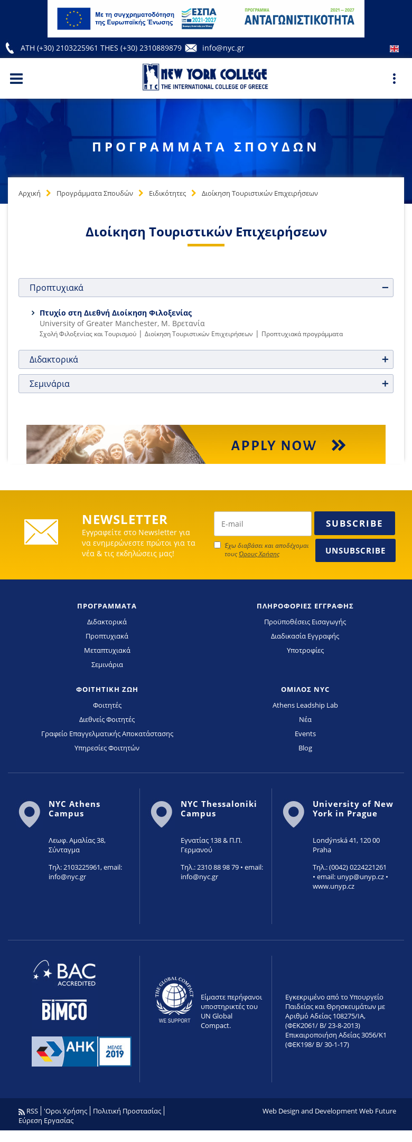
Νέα (305, 719)
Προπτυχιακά (107, 636)
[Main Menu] (16, 78)
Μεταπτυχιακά (107, 650)
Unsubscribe (355, 550)
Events (305, 733)
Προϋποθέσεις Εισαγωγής (305, 621)
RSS (28, 1111)
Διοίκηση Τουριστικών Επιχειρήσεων (260, 193)
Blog (305, 748)
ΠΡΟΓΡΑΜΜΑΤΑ (107, 606)
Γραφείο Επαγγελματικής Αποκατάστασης (107, 733)
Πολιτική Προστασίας (127, 1111)
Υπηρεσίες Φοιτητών (106, 748)
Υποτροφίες (305, 650)
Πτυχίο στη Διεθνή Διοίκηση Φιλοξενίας (116, 313)
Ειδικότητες (167, 193)
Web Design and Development (310, 1111)
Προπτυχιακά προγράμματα (302, 333)
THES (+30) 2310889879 (141, 48)
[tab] (206, 287)
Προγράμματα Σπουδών (95, 193)
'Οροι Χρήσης (65, 1111)
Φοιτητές (107, 705)
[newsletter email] (263, 523)
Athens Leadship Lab (305, 705)
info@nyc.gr (223, 48)
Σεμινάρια (107, 664)
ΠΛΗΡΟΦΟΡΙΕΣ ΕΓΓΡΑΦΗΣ (305, 606)
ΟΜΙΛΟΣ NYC (305, 689)
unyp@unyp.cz (360, 876)
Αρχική (29, 193)
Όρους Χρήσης (259, 553)
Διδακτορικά (107, 621)
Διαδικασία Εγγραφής (305, 636)
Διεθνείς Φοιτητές (107, 719)
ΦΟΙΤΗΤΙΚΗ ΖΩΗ (107, 689)
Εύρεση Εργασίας (45, 1120)
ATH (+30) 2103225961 (60, 48)
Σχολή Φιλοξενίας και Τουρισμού (88, 333)
